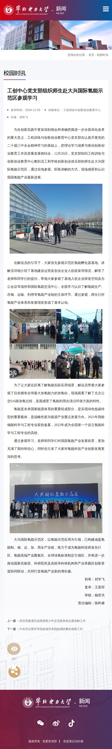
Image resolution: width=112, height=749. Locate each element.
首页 (91, 55)
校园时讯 (102, 55)
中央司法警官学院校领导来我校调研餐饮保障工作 (45, 629)
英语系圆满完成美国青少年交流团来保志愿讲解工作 (46, 621)
